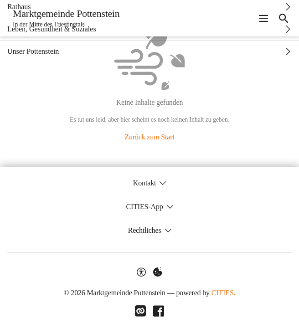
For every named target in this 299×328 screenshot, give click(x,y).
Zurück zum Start (149, 137)
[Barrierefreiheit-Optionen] (141, 272)
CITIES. (223, 293)
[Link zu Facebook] (158, 311)
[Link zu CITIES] (140, 311)
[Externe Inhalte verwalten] (158, 272)
